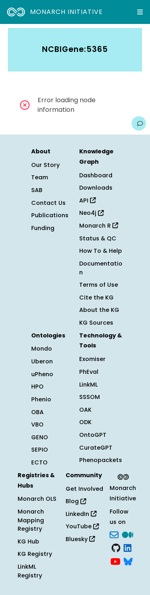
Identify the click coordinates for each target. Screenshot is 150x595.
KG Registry (35, 554)
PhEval (88, 372)
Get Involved (84, 489)
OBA (37, 412)
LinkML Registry (30, 571)
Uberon (42, 361)
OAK (85, 410)
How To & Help (100, 251)
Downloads (95, 188)
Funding (42, 228)
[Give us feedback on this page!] (139, 123)
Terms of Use (98, 285)
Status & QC (97, 238)
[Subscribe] (114, 534)
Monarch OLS (37, 499)
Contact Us (48, 203)
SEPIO (39, 450)
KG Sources (96, 323)
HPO (37, 387)
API (87, 200)
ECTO (39, 462)
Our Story (45, 165)
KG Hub (28, 541)
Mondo (41, 349)
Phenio (41, 399)
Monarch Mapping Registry (31, 520)
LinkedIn (81, 514)
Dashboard (95, 175)
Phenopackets (100, 460)
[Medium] (127, 534)
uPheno (42, 374)
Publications (49, 215)
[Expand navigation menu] (140, 12)
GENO (39, 437)
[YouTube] (115, 560)
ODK (85, 422)
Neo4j (91, 213)
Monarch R (98, 226)
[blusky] (128, 560)
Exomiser (92, 359)
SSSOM (89, 397)
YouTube (82, 526)
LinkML (88, 385)
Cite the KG (96, 297)
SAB (36, 190)
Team (39, 177)
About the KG (99, 310)
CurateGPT (95, 448)
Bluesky (80, 539)
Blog (76, 501)
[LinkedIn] (128, 547)
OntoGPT (92, 435)
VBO (37, 424)
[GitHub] (116, 547)
